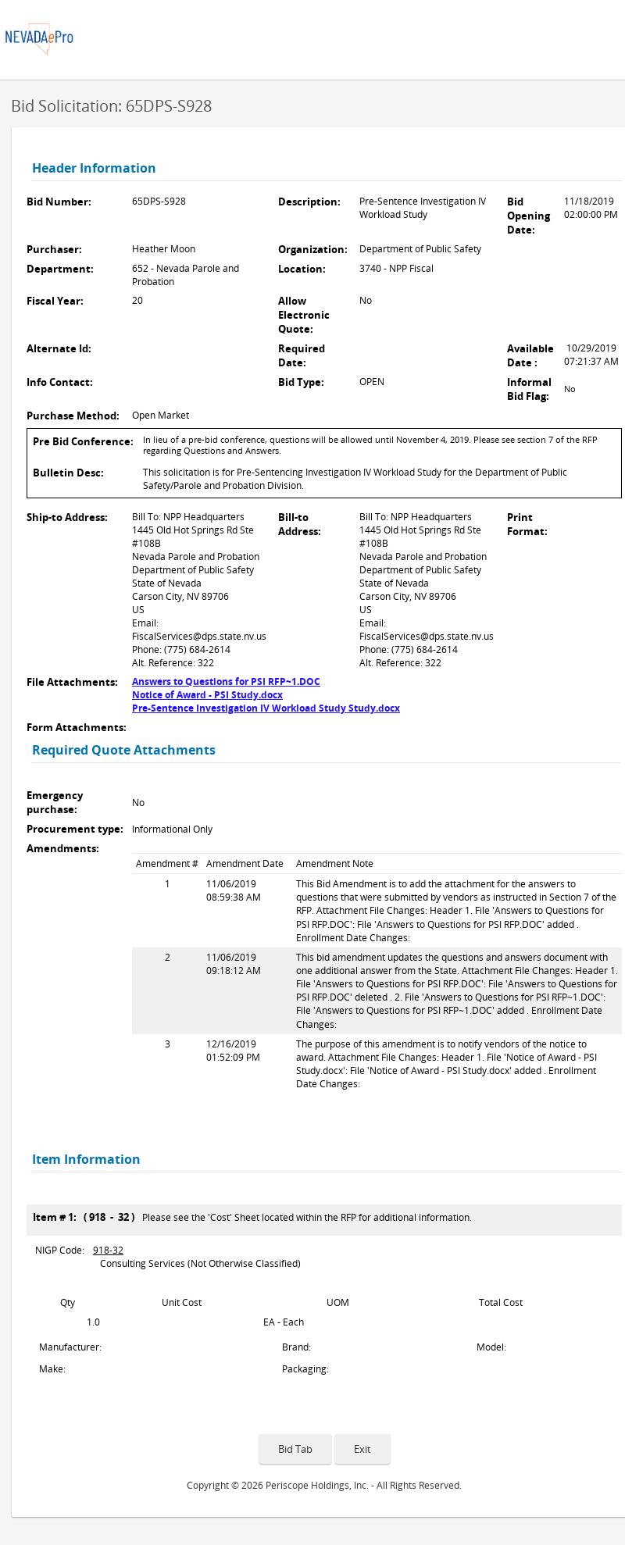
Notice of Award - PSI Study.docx (207, 694)
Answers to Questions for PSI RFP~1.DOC (226, 681)
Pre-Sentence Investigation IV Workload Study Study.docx (266, 708)
